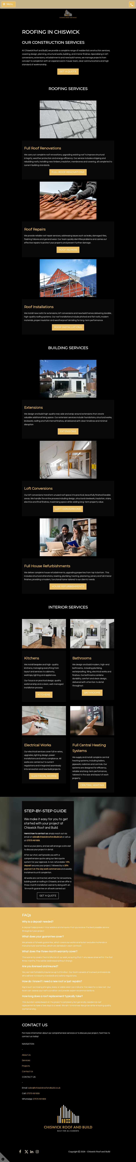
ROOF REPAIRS (68, 249)
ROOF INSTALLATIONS (68, 327)
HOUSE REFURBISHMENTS (68, 586)
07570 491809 (33, 840)
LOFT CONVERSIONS (68, 509)
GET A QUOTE (68, 71)
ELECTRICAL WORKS (43, 776)
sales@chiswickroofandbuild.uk (47, 837)
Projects (26, 1066)
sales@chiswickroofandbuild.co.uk (44, 1088)
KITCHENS (44, 694)
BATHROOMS (92, 692)
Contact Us (27, 1071)
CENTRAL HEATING (92, 785)
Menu (8, 4)
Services (26, 1060)
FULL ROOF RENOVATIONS (68, 172)
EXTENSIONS (68, 431)
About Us (26, 1055)
